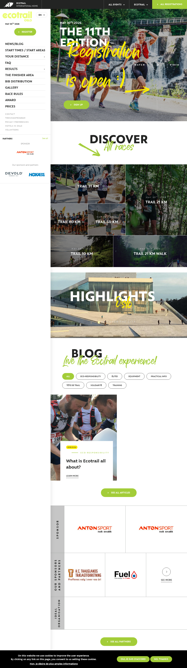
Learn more (72, 475)
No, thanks (161, 659)
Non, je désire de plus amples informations (54, 663)
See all (45, 138)
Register (27, 31)
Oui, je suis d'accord (133, 659)
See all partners (120, 641)
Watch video (157, 65)
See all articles (120, 492)
